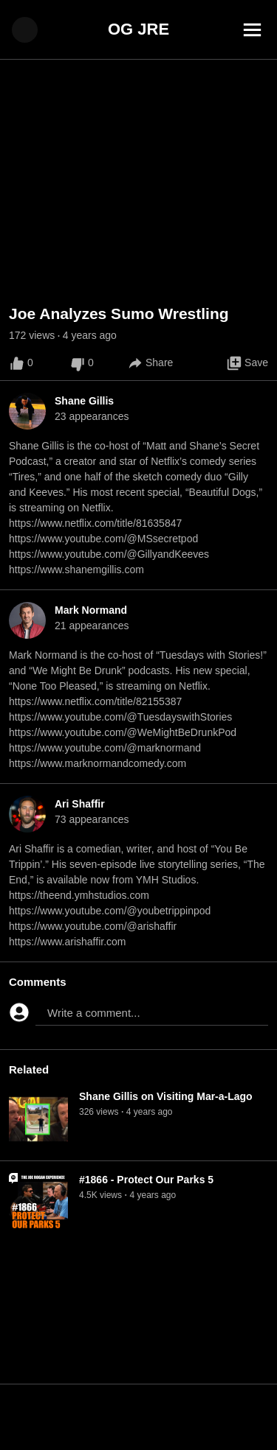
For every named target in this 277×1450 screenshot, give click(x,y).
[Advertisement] (138, 1417)
